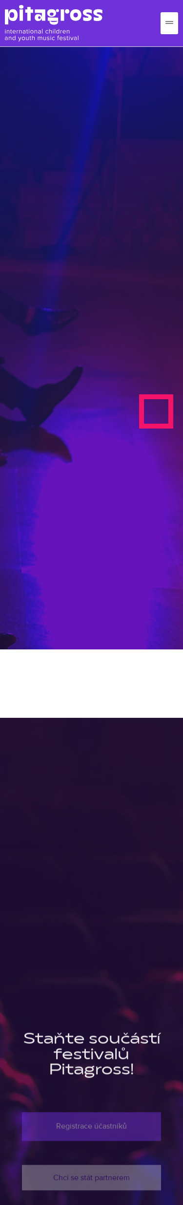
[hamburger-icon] (169, 23)
